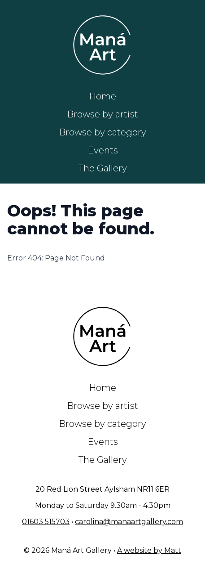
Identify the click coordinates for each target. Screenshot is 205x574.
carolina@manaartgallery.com (129, 521)
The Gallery (103, 168)
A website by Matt (149, 550)
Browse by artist (102, 114)
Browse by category (102, 132)
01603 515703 (46, 521)
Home (102, 96)
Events (102, 150)
